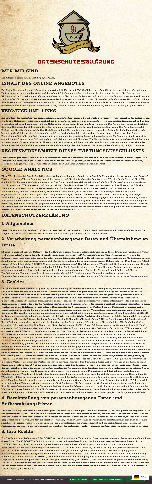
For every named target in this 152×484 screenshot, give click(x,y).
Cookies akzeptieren (78, 480)
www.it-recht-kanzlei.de (90, 210)
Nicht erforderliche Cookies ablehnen (107, 480)
